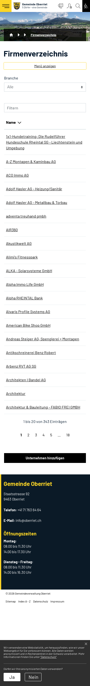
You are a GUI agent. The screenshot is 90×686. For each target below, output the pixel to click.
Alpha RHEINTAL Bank (24, 338)
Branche (11, 78)
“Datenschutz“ (48, 656)
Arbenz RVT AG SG (21, 429)
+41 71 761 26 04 (62, 410)
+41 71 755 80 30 (62, 244)
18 (68, 515)
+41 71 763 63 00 (62, 173)
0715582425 (59, 462)
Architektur (15, 462)
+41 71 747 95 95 (62, 338)
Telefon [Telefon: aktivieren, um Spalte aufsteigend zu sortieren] (56, 122)
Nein (33, 677)
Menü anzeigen (45, 66)
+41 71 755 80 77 (62, 324)
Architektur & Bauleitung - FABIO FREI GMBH (21, 482)
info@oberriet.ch (28, 601)
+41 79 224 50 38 (63, 390)
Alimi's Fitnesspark (22, 291)
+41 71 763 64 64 (29, 590)
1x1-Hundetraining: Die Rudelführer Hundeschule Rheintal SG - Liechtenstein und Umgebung (25, 148)
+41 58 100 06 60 (63, 278)
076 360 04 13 (61, 136)
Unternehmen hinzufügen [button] (45, 538)
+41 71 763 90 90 (62, 206)
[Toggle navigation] (6, 6)
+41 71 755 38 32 (62, 305)
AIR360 (12, 264)
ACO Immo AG (17, 192)
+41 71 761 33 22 (62, 443)
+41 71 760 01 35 (62, 476)
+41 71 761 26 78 (62, 371)
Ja (12, 677)
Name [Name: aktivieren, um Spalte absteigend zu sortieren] (11, 122)
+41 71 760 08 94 (62, 351)
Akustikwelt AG (19, 278)
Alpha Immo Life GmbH (25, 324)
